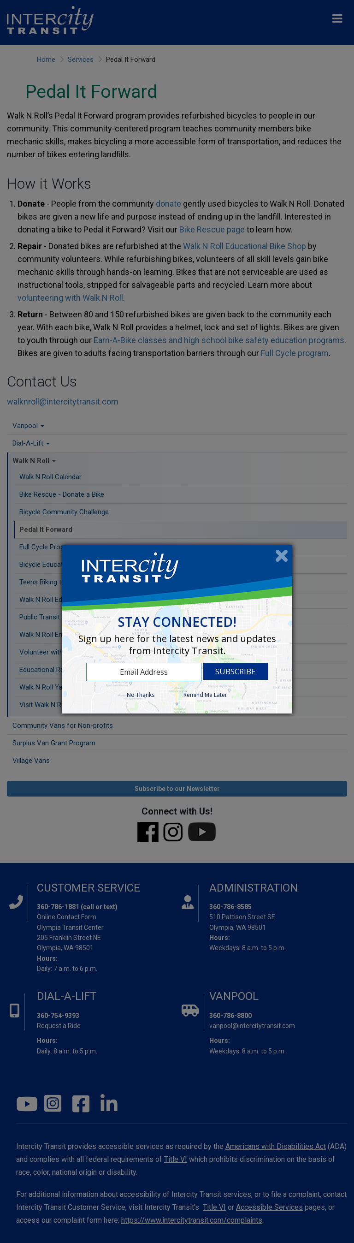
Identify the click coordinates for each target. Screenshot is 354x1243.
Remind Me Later (205, 695)
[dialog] (177, 629)
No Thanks (140, 695)
